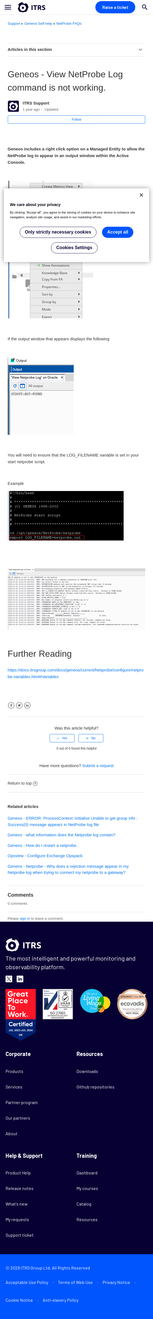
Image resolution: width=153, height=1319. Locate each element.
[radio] (62, 738)
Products (14, 1071)
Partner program (22, 1102)
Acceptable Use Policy (27, 1282)
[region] (76, 225)
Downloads (87, 1071)
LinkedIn (27, 705)
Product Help (18, 1172)
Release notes (20, 1188)
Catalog (83, 1203)
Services (14, 1086)
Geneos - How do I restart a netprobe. (43, 845)
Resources (87, 1219)
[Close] (141, 195)
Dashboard (87, 1172)
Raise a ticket (115, 7)
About (11, 1133)
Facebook (11, 705)
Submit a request (97, 765)
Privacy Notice (116, 1282)
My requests (17, 1219)
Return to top (23, 783)
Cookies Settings (74, 248)
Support (14, 23)
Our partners (18, 1117)
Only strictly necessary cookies (58, 232)
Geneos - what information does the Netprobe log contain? (62, 834)
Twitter (19, 705)
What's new (17, 1203)
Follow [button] (76, 120)
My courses (87, 1188)
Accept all (117, 232)
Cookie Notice (19, 1300)
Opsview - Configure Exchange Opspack (45, 855)
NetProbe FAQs (68, 23)
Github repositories (95, 1086)
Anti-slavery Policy (60, 1300)
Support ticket (20, 1235)
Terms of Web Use (75, 1282)
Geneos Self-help (38, 23)
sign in (25, 918)
